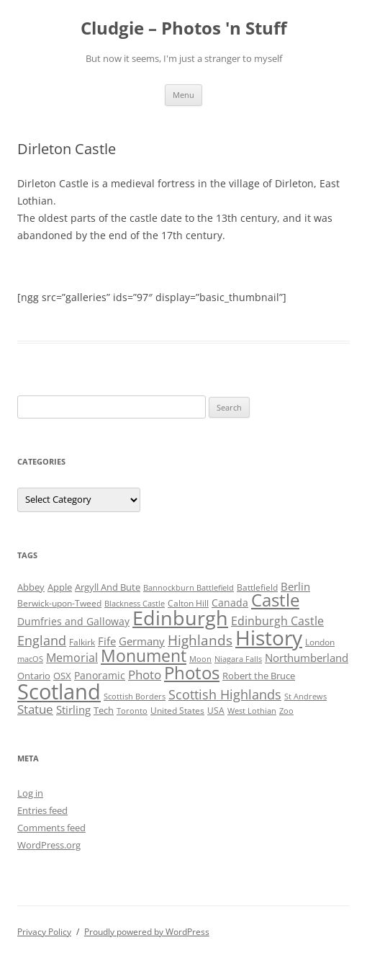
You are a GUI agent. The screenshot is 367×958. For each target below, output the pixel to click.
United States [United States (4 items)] (177, 710)
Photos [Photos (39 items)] (191, 672)
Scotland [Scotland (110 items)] (59, 691)
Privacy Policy (44, 932)
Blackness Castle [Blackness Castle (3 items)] (134, 604)
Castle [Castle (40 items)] (275, 600)
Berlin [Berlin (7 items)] (295, 586)
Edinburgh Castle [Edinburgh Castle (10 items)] (277, 621)
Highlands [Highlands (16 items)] (200, 640)
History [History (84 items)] (268, 637)
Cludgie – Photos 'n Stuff (184, 28)
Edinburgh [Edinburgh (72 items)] (180, 617)
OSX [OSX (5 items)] (62, 675)
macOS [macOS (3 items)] (30, 659)
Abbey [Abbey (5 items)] (31, 587)
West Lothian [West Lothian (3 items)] (251, 711)
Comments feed (51, 827)
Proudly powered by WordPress (146, 932)
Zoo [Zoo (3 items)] (286, 711)
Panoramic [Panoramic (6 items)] (99, 675)
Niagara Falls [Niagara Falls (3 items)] (238, 659)
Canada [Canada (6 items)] (230, 602)
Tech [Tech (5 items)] (104, 710)
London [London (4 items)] (320, 642)
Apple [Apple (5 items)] (59, 587)
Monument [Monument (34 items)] (143, 656)
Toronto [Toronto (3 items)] (132, 711)
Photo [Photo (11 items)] (144, 674)
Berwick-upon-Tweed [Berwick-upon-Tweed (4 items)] (59, 603)
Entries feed (42, 810)
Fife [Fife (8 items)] (107, 641)
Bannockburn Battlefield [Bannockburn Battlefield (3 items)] (188, 588)
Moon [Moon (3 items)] (200, 659)
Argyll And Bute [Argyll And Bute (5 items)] (107, 587)
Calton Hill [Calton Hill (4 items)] (188, 603)
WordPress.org (49, 844)
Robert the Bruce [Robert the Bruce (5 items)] (258, 675)
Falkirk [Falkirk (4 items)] (82, 642)
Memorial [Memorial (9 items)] (72, 658)
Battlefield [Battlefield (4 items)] (257, 587)
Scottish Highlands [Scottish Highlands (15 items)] (224, 694)
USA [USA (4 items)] (216, 710)
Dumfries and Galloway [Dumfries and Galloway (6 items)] (73, 621)
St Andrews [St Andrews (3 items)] (305, 696)
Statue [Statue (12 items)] (35, 709)
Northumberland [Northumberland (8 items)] (306, 657)
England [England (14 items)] (41, 640)
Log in (30, 793)
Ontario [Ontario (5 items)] (33, 675)
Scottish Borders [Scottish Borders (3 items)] (135, 696)
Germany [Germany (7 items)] (142, 641)
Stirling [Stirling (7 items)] (73, 709)
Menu (183, 94)
